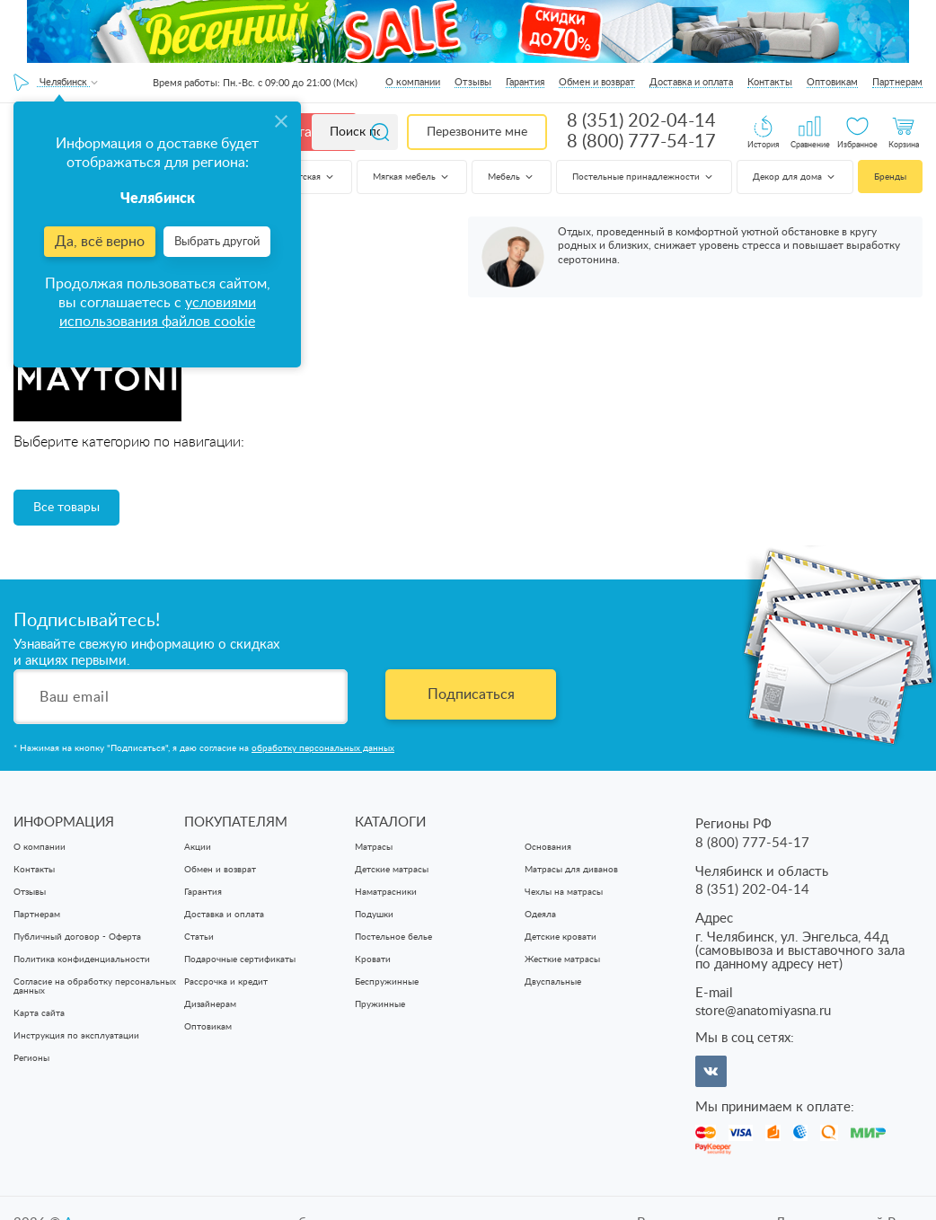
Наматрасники (386, 892)
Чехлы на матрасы (564, 892)
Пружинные (380, 1004)
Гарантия (525, 82)
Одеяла (540, 914)
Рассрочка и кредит (226, 981)
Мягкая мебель (412, 177)
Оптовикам (832, 82)
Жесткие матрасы (562, 959)
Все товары (66, 507)
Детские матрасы (391, 869)
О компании (412, 82)
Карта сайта (39, 1013)
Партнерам (897, 82)
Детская (311, 177)
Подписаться (471, 694)
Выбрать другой (217, 242)
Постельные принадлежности (643, 177)
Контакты (769, 82)
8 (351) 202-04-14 (641, 121)
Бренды (890, 176)
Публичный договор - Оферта (77, 937)
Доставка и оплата (691, 82)
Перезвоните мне (477, 132)
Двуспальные (553, 981)
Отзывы (473, 82)
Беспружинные (387, 981)
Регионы (31, 1058)
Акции (197, 847)
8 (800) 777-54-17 (641, 142)
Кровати (373, 959)
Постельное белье (393, 937)
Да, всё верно (100, 241)
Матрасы (374, 847)
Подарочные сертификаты (240, 959)
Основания (548, 847)
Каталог (307, 132)
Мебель (511, 177)
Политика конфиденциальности (81, 959)
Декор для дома (795, 177)
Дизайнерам (210, 1004)
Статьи (199, 937)
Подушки (374, 914)
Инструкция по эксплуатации (76, 1035)
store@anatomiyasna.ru (763, 1011)
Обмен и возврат (597, 82)
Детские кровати (560, 937)
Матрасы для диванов (571, 869)
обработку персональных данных (323, 748)
